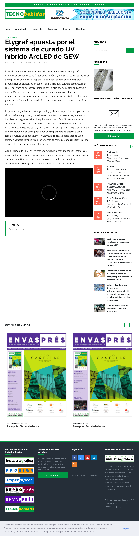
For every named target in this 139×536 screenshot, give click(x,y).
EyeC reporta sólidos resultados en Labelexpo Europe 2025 (118, 242)
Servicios (93, 476)
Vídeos (14, 37)
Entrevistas (37, 29)
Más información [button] (86, 532)
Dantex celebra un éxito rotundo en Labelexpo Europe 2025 (117, 308)
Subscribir (113, 136)
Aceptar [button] (125, 528)
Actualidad (21, 29)
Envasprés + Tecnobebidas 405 (23, 426)
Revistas (67, 29)
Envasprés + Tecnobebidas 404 (89, 426)
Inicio (7, 29)
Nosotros (81, 29)
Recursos (53, 29)
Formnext (118, 172)
